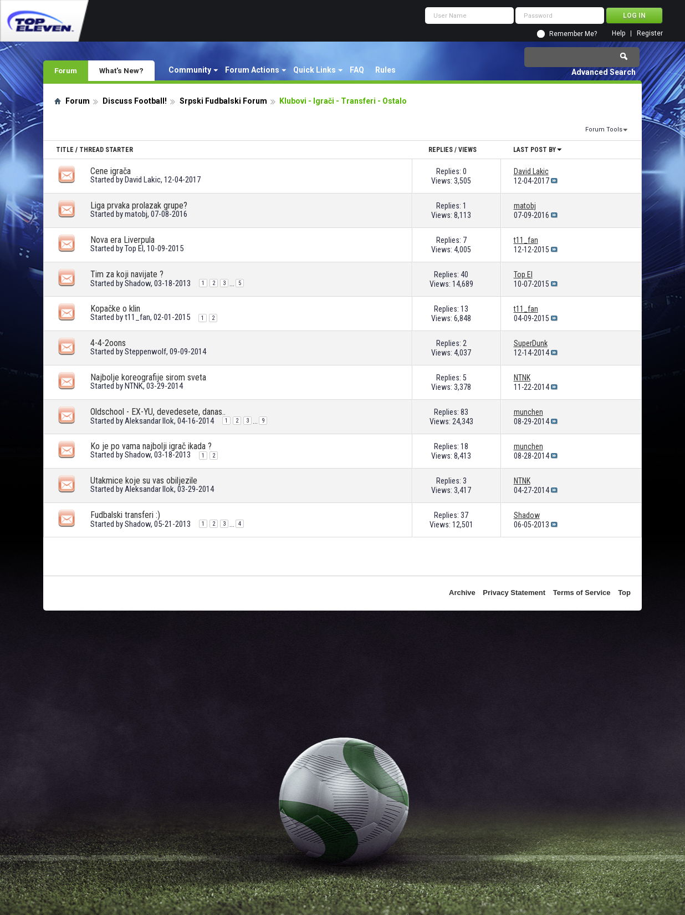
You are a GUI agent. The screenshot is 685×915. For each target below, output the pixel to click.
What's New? (121, 70)
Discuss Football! (135, 100)
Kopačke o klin (115, 308)
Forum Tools (603, 129)
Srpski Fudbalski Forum (223, 100)
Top (624, 592)
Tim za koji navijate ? (126, 274)
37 (464, 515)
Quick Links (314, 69)
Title (65, 150)
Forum (65, 70)
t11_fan (137, 317)
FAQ (357, 69)
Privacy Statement (514, 592)
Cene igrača (110, 171)
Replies (440, 150)
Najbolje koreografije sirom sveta (148, 377)
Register (650, 33)
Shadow (138, 283)
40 (464, 274)
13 (464, 308)
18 (464, 446)
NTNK (134, 386)
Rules (385, 69)
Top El (134, 248)
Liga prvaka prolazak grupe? (138, 205)
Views (467, 150)
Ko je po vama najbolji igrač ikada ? (151, 446)
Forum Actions (252, 69)
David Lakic (143, 180)
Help (618, 33)
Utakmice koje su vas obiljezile (143, 480)
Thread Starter (106, 150)
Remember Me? (573, 34)
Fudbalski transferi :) (125, 515)
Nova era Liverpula (122, 240)
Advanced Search (603, 72)
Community (189, 69)
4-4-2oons (108, 343)
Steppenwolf (145, 352)
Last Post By (538, 150)
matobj (136, 214)
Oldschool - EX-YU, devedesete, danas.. (158, 411)
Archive (462, 592)
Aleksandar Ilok (149, 421)
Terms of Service (582, 592)
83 (464, 412)
